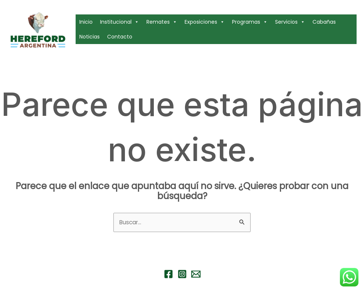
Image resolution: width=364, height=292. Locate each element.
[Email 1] (196, 274)
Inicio (86, 22)
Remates (161, 21)
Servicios (290, 21)
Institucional (119, 21)
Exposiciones (205, 21)
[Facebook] (168, 274)
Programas (250, 21)
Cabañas (324, 22)
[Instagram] (182, 274)
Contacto (119, 36)
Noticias (89, 36)
